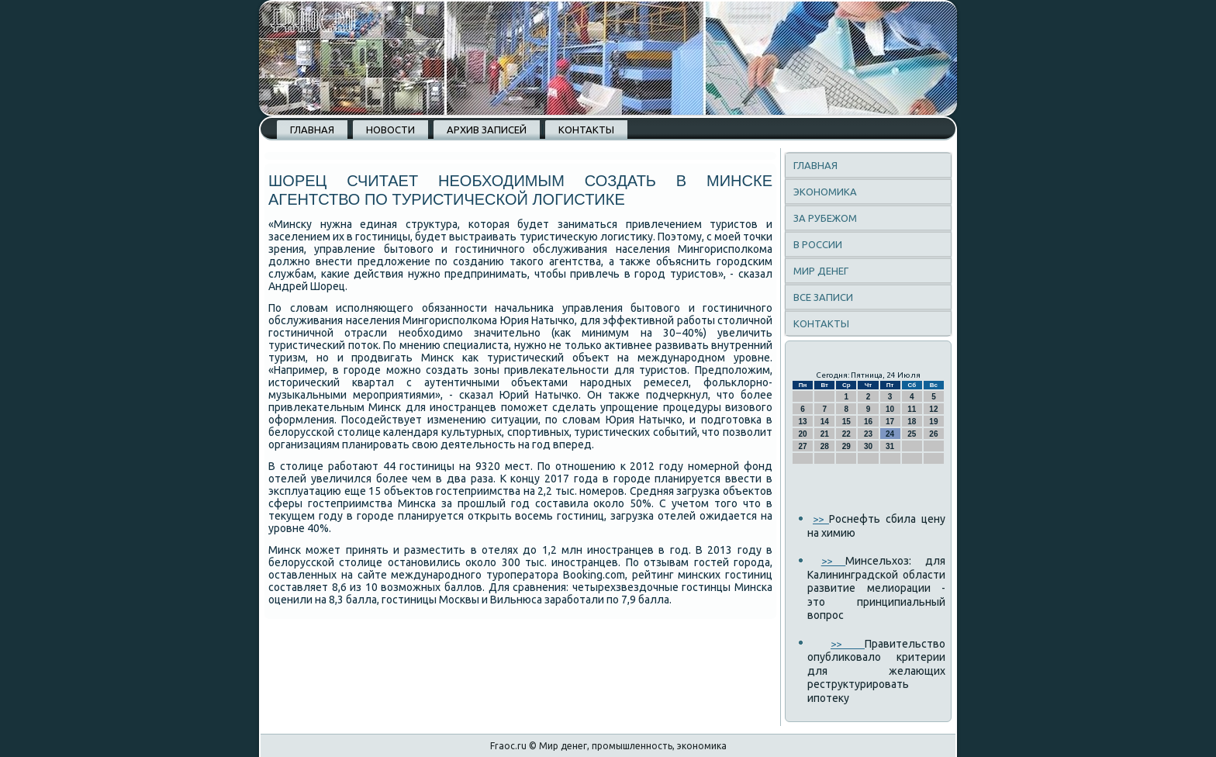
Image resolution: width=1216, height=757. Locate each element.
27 (803, 446)
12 (933, 409)
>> (821, 518)
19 (933, 421)
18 (911, 421)
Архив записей (487, 129)
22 (846, 434)
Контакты (586, 129)
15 (846, 421)
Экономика (825, 191)
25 (911, 434)
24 (890, 434)
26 (933, 434)
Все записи (823, 297)
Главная (312, 129)
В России (817, 244)
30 (868, 446)
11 (911, 409)
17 (890, 421)
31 (890, 446)
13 (803, 421)
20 (803, 434)
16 (868, 421)
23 (868, 434)
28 (824, 446)
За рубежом (825, 218)
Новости (390, 129)
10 (890, 409)
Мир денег (820, 270)
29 (846, 446)
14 (824, 421)
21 (824, 434)
